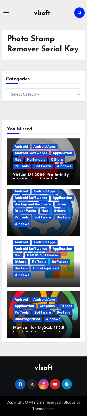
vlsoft (42, 13)
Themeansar (43, 409)
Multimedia (36, 160)
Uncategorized (46, 268)
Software (42, 166)
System (63, 217)
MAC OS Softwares (43, 255)
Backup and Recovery (33, 204)
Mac (18, 160)
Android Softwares (31, 153)
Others (57, 160)
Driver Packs (25, 211)
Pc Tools (22, 166)
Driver (61, 204)
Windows (64, 166)
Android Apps (44, 147)
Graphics (47, 306)
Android (21, 147)
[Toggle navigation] (6, 12)
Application (62, 153)
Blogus (70, 402)
